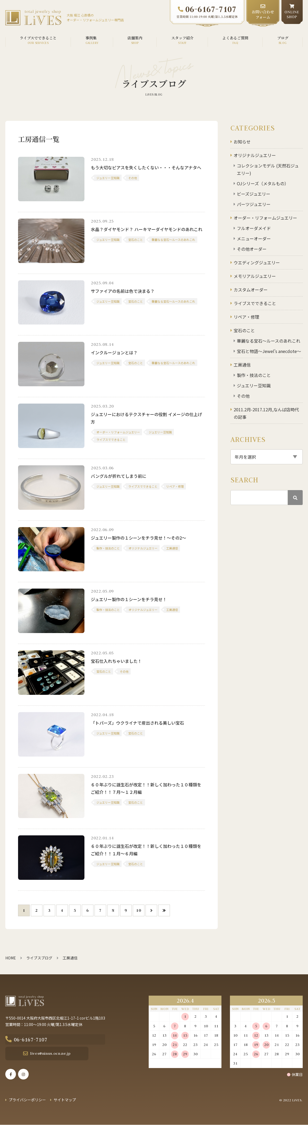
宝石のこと (244, 330)
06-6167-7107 (44, 1039)
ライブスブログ (39, 957)
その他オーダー (252, 249)
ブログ (282, 37)
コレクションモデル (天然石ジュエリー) (268, 169)
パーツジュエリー (254, 204)
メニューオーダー (254, 238)
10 (138, 910)
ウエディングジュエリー (257, 262)
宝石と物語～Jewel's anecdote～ (269, 351)
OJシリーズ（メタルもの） (263, 183)
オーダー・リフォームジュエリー (265, 218)
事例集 (91, 37)
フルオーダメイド (254, 228)
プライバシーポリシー (27, 1100)
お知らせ (242, 141)
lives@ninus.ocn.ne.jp (43, 1053)
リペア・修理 (246, 317)
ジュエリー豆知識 (254, 385)
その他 (243, 396)
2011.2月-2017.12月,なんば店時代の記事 (266, 413)
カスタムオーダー (251, 289)
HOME (10, 957)
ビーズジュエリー (253, 194)
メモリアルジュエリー (255, 276)
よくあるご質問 (235, 37)
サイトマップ (65, 1100)
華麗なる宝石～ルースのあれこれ (268, 341)
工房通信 (242, 365)
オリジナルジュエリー (255, 155)
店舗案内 (134, 37)
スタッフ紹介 (182, 37)
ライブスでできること (255, 303)
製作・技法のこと (254, 375)
